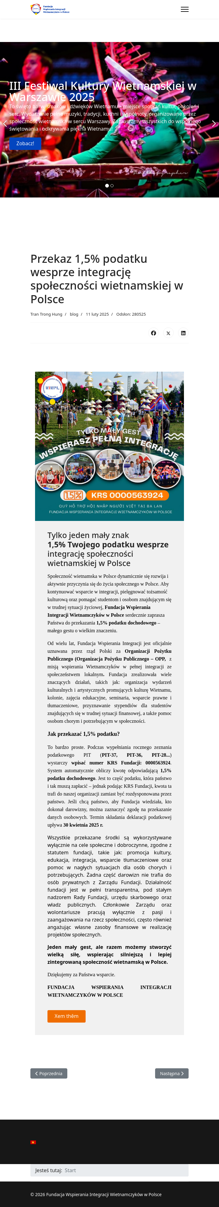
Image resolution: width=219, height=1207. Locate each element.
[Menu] (185, 9)
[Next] (213, 119)
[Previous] (6, 119)
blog (74, 314)
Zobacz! (25, 143)
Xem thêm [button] (66, 1016)
